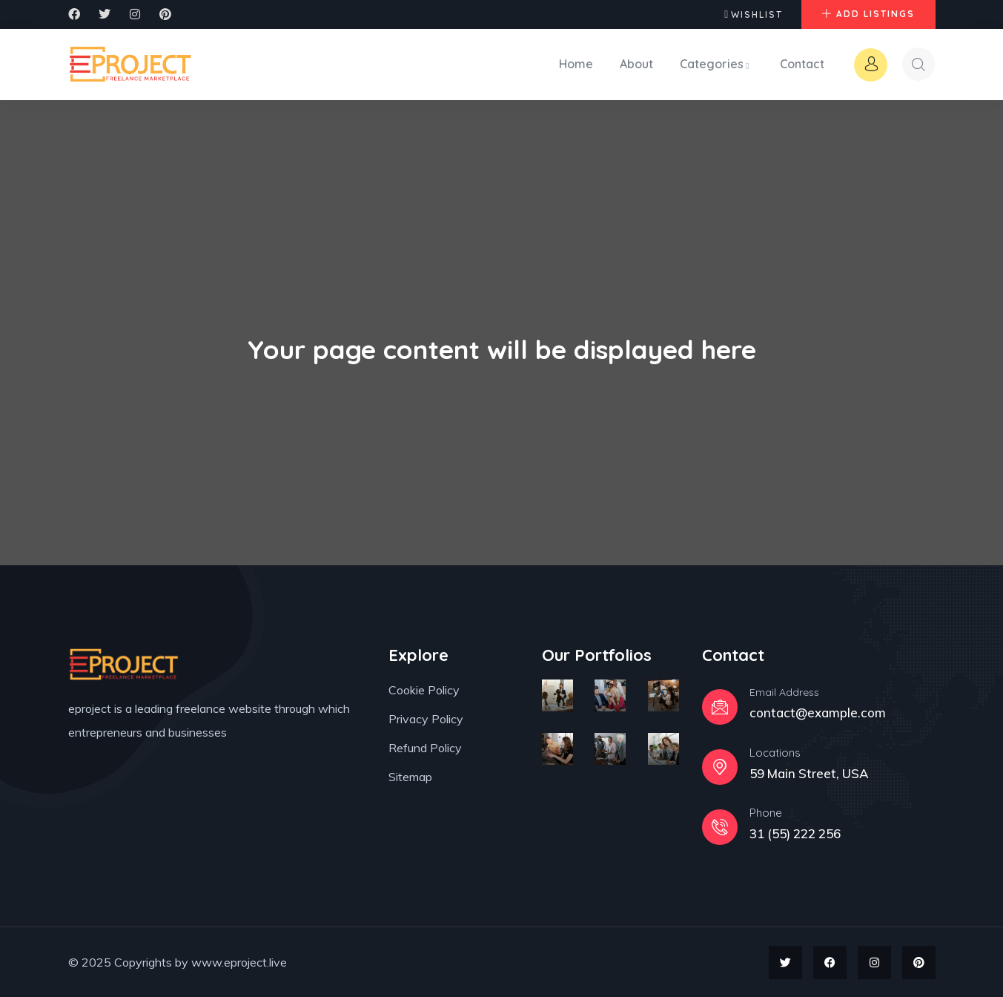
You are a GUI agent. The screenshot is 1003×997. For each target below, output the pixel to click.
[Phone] (720, 826)
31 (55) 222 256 (795, 832)
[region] (193, 889)
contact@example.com (817, 712)
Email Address (784, 691)
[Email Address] (720, 706)
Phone (765, 812)
